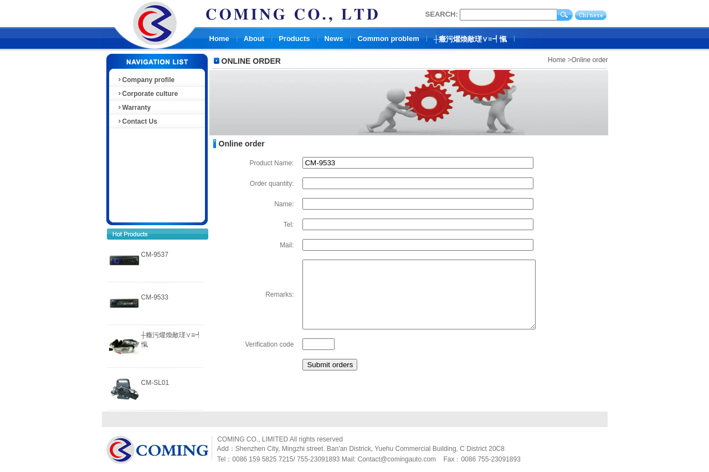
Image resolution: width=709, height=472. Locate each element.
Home (219, 38)
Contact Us (137, 121)
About (254, 38)
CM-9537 (154, 254)
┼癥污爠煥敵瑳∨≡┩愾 (470, 39)
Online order (589, 60)
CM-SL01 (155, 383)
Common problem (388, 38)
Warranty (134, 107)
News (334, 38)
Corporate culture (147, 94)
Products (294, 38)
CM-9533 (154, 297)
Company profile (146, 80)
